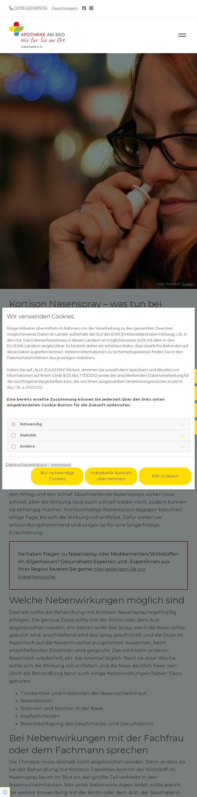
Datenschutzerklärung (26, 464)
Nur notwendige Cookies (57, 476)
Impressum (61, 464)
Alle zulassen (165, 476)
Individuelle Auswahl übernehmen (111, 476)
